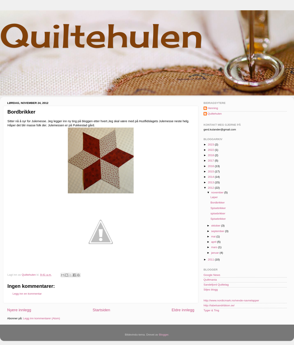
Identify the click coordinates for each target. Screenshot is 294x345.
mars (214, 247)
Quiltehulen (101, 35)
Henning (213, 108)
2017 (211, 160)
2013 (211, 182)
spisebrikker (218, 213)
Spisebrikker (218, 208)
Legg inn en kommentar (27, 293)
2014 (211, 176)
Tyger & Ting (211, 310)
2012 (211, 187)
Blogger (163, 334)
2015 (211, 171)
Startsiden (101, 310)
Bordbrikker (218, 202)
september (218, 231)
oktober (216, 225)
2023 (211, 144)
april (214, 241)
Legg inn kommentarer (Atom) (41, 318)
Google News (212, 274)
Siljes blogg (211, 289)
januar (215, 252)
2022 (211, 149)
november (217, 192)
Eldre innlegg (183, 310)
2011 (211, 259)
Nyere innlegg (19, 310)
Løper (214, 197)
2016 (211, 166)
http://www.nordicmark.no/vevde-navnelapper (231, 300)
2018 (211, 155)
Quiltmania (210, 279)
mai (213, 236)
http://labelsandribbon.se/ (219, 305)
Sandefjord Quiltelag (216, 284)
